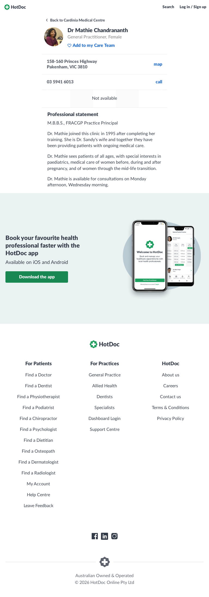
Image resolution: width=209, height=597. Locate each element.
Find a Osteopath (38, 451)
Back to (75, 20)
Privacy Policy (170, 418)
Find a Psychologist (38, 429)
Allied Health (104, 386)
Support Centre (104, 429)
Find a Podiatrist (38, 408)
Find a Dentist (38, 386)
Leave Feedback (38, 506)
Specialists (104, 408)
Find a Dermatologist (39, 462)
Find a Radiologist (38, 473)
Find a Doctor (38, 375)
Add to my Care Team (91, 45)
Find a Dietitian (38, 440)
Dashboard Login (104, 418)
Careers (170, 386)
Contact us (170, 397)
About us (170, 375)
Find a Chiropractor (38, 418)
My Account (38, 484)
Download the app (37, 277)
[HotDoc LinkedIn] (104, 536)
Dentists (105, 397)
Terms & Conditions (170, 408)
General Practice (105, 375)
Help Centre (38, 495)
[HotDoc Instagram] (114, 536)
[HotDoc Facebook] (95, 536)
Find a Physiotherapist (38, 397)
